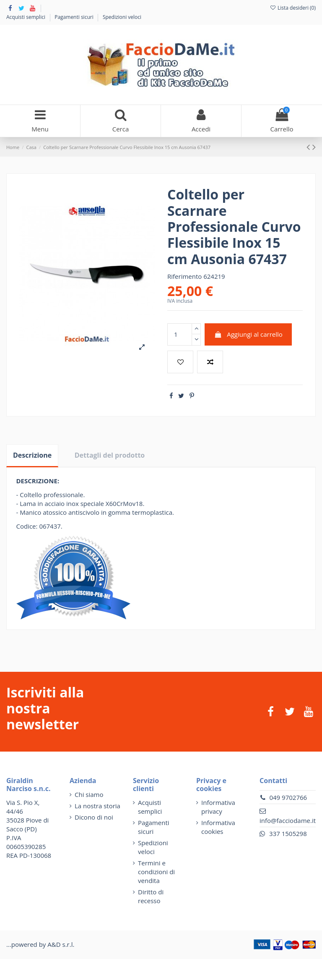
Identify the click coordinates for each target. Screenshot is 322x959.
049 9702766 (288, 797)
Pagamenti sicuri (75, 17)
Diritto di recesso (151, 896)
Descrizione (32, 455)
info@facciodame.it (288, 820)
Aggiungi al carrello (248, 334)
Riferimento (184, 276)
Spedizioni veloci (122, 17)
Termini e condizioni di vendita (156, 872)
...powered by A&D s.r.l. (40, 944)
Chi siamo (89, 794)
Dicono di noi (94, 817)
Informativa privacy (218, 806)
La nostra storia (97, 806)
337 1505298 (288, 833)
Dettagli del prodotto (110, 455)
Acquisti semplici (26, 17)
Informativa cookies (218, 827)
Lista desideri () (293, 7)
